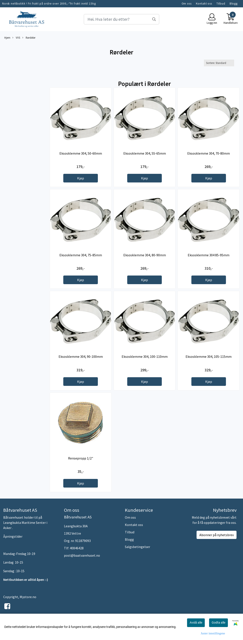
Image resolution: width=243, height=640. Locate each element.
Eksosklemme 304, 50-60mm (80, 153)
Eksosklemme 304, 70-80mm (208, 153)
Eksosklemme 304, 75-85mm (80, 255)
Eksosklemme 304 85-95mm (208, 255)
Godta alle (218, 622)
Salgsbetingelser (137, 547)
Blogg (234, 3)
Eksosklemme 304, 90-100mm (81, 356)
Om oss (187, 3)
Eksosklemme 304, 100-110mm (145, 356)
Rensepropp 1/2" (80, 458)
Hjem (7, 37)
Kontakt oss (204, 3)
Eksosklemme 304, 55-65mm (144, 153)
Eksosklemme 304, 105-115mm (209, 356)
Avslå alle (196, 622)
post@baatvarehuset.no (82, 555)
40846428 (77, 548)
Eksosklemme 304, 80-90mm (144, 255)
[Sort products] (219, 63)
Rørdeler (28, 38)
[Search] (121, 19)
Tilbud (220, 3)
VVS (16, 38)
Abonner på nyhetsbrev (216, 535)
